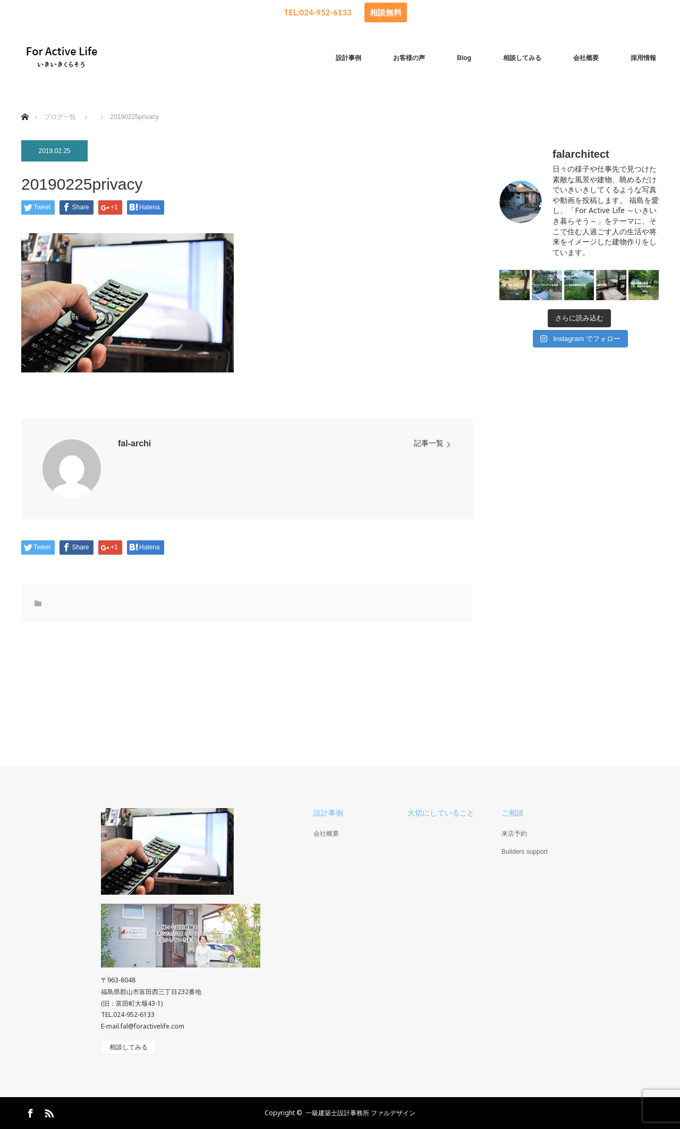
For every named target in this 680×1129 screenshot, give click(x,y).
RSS (48, 1111)
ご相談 (513, 813)
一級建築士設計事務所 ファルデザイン (360, 1112)
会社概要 (586, 58)
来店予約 (514, 833)
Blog (464, 58)
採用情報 (643, 58)
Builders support (525, 851)
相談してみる (522, 58)
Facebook (29, 1111)
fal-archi (134, 443)
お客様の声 (409, 58)
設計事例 (348, 58)
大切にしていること (440, 813)
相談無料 (386, 12)
